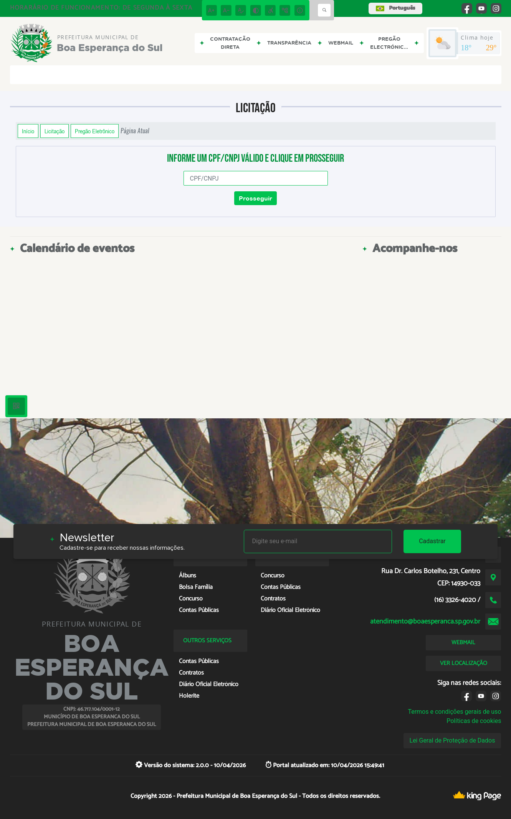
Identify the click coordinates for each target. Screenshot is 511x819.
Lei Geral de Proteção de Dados (452, 740)
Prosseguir (255, 198)
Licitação (54, 131)
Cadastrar (432, 541)
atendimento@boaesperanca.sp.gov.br (425, 621)
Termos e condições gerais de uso (454, 711)
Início (28, 131)
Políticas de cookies (474, 720)
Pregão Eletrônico (94, 131)
